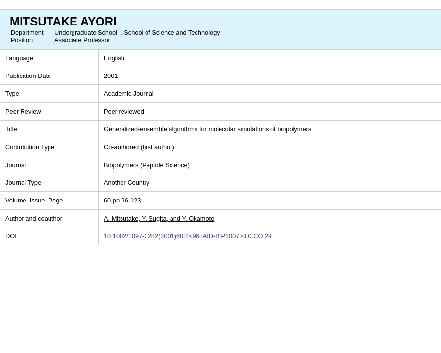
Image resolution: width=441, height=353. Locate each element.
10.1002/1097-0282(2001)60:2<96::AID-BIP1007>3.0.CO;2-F (189, 236)
